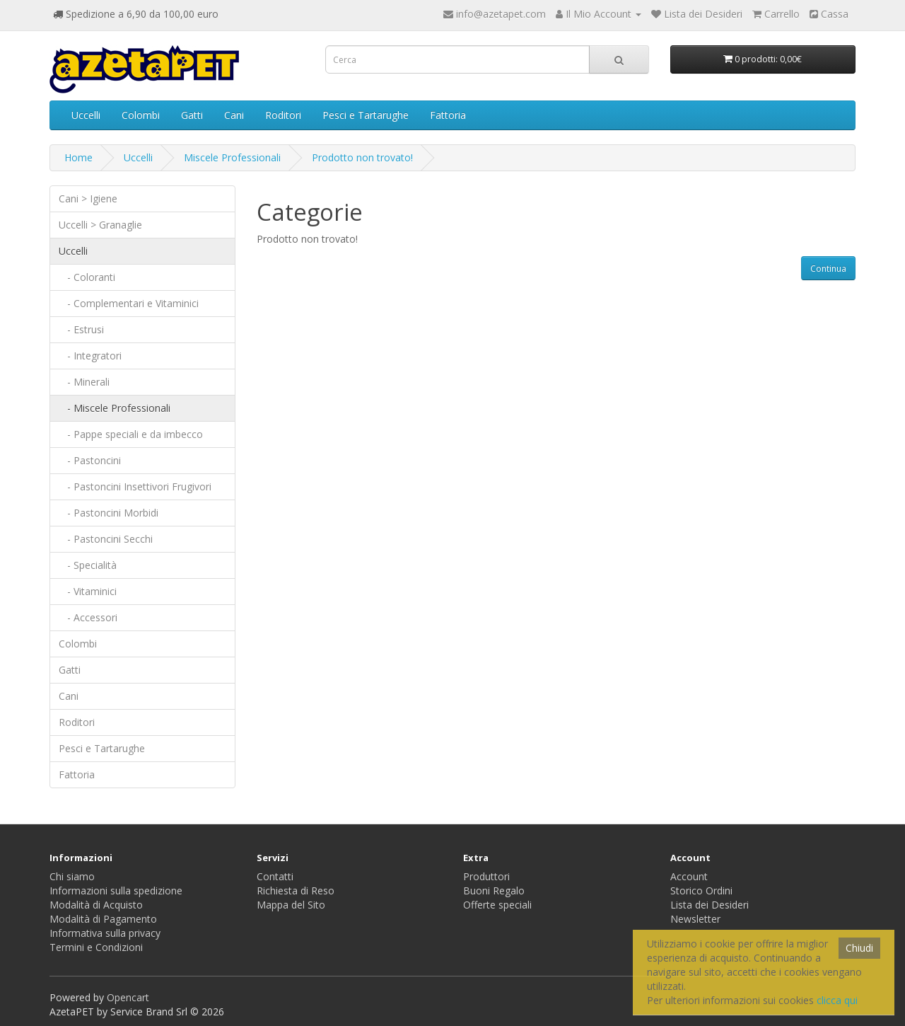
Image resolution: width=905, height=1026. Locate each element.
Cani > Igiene (88, 198)
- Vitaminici (88, 591)
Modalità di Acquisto (96, 904)
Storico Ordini (701, 890)
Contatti (275, 876)
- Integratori (90, 355)
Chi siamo (72, 876)
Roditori (283, 115)
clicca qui (837, 1000)
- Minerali (84, 381)
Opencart (128, 997)
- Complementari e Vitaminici (129, 303)
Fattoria (448, 115)
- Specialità (88, 565)
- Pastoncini (90, 460)
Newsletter (695, 919)
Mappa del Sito (291, 904)
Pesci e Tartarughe (365, 115)
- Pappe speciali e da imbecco (131, 434)
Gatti (192, 115)
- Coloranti (87, 277)
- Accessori (88, 617)
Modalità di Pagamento (103, 919)
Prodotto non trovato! (362, 157)
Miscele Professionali (232, 157)
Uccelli (85, 115)
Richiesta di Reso (295, 890)
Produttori (486, 876)
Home (78, 157)
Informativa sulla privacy (104, 933)
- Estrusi (81, 329)
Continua (828, 269)
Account (689, 876)
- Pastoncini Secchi (106, 539)
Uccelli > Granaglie (100, 224)
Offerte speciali (497, 904)
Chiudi (859, 948)
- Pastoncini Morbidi (108, 512)
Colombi (141, 115)
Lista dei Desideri (709, 904)
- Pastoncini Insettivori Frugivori (135, 486)
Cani (234, 115)
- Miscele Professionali (114, 408)
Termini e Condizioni (96, 947)
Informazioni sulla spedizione (115, 890)
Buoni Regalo (494, 890)
